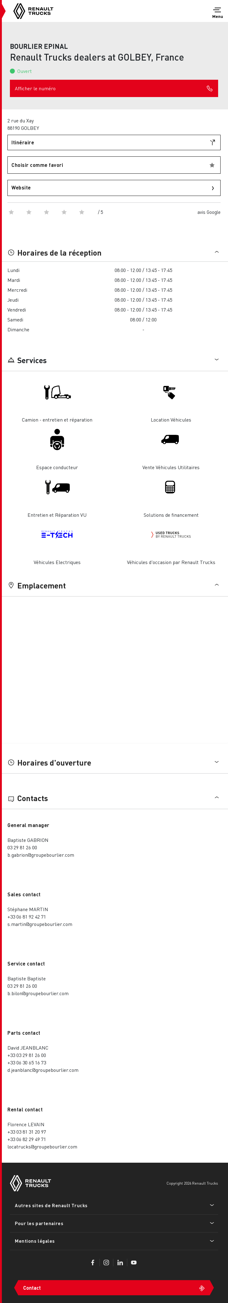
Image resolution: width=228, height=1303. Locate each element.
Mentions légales (35, 1241)
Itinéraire (22, 142)
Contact (32, 1287)
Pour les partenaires (39, 1223)
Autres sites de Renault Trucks (51, 1205)
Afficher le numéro (114, 88)
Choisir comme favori (37, 165)
